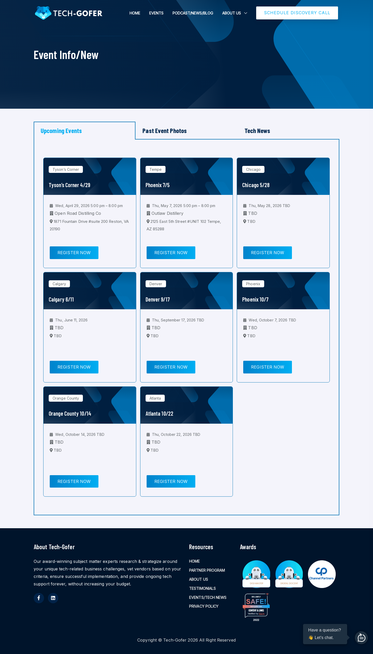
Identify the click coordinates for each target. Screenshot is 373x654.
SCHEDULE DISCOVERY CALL (297, 12)
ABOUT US (231, 13)
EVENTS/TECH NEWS (208, 597)
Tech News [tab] (257, 130)
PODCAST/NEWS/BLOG (193, 13)
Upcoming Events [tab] (61, 130)
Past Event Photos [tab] (164, 130)
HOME (135, 13)
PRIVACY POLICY (203, 606)
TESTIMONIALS (202, 588)
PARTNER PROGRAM (207, 570)
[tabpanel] (186, 327)
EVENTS (156, 13)
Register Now (74, 252)
